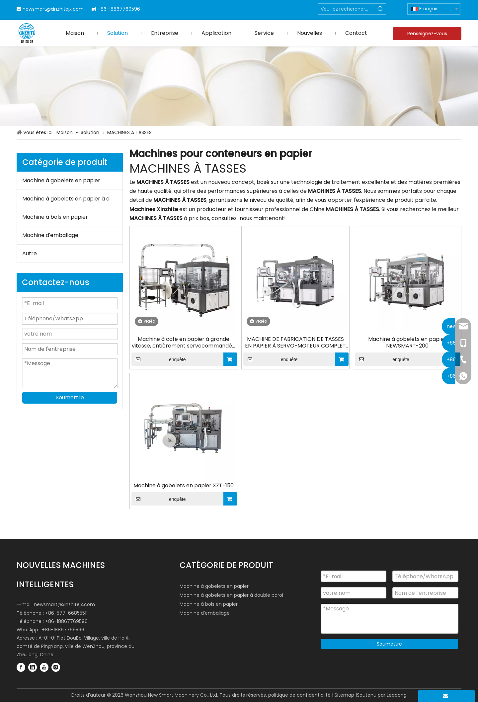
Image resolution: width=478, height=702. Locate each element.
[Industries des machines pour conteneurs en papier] (239, 86)
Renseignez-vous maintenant (427, 35)
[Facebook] (21, 667)
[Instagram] (55, 667)
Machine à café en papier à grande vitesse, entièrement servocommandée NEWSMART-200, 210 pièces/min (183, 342)
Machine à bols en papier (55, 217)
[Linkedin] (32, 667)
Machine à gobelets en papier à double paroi (72, 198)
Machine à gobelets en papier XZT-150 (183, 485)
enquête (158, 359)
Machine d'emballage (50, 235)
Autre (29, 253)
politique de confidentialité (299, 695)
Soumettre (70, 397)
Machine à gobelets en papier (61, 180)
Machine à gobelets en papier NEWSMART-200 (407, 342)
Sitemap (344, 695)
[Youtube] (44, 667)
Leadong (397, 695)
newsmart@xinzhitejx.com (53, 9)
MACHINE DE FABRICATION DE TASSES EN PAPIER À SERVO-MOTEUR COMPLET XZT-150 (295, 342)
